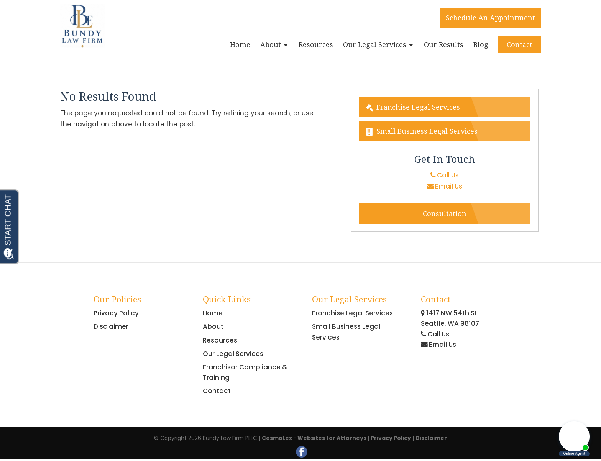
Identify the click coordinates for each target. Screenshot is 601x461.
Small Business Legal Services (421, 131)
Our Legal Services (374, 45)
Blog (480, 45)
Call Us (444, 175)
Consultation (444, 213)
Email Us (444, 186)
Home (240, 45)
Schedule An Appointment (490, 17)
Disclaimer (111, 326)
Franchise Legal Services (412, 107)
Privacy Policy (116, 313)
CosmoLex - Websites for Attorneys (315, 438)
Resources (316, 45)
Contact (519, 44)
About (270, 45)
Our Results (443, 45)
